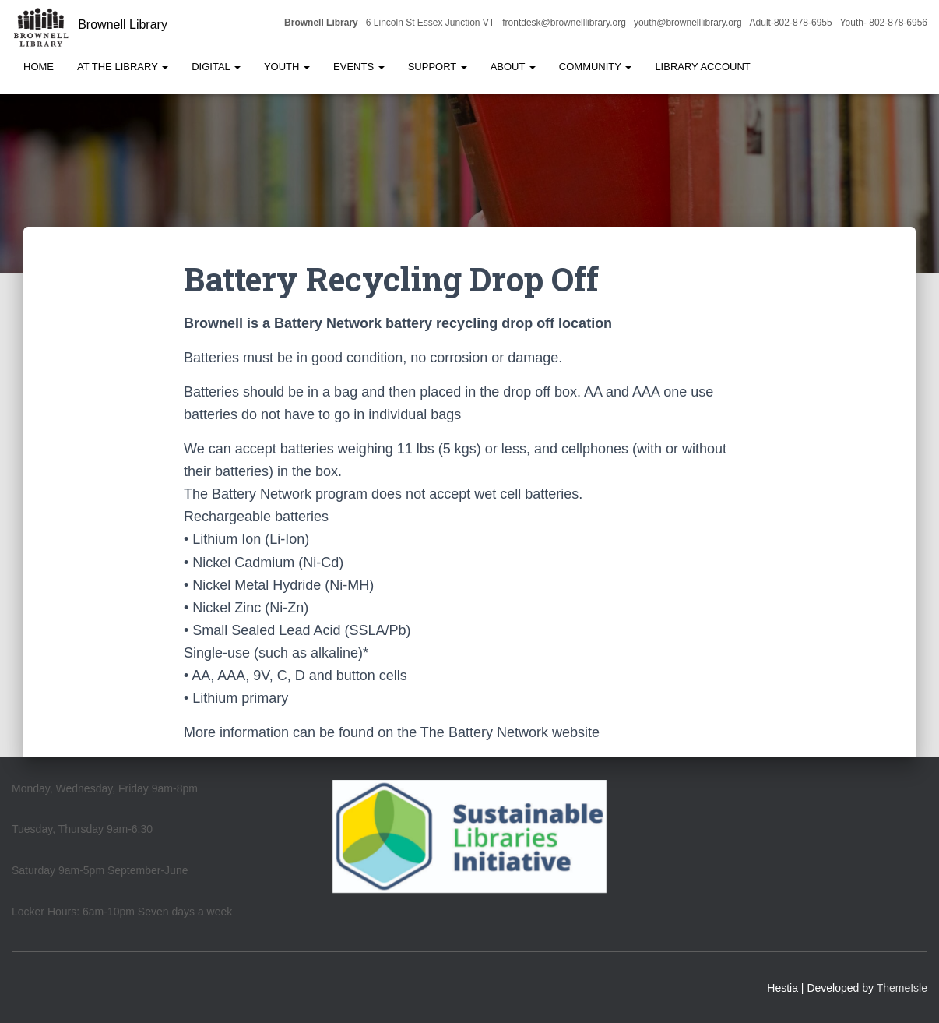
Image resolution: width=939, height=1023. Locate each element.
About (513, 66)
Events (359, 66)
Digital (216, 66)
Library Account (702, 66)
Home (38, 66)
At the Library (122, 66)
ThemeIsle (902, 988)
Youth (287, 66)
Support (437, 66)
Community (595, 66)
